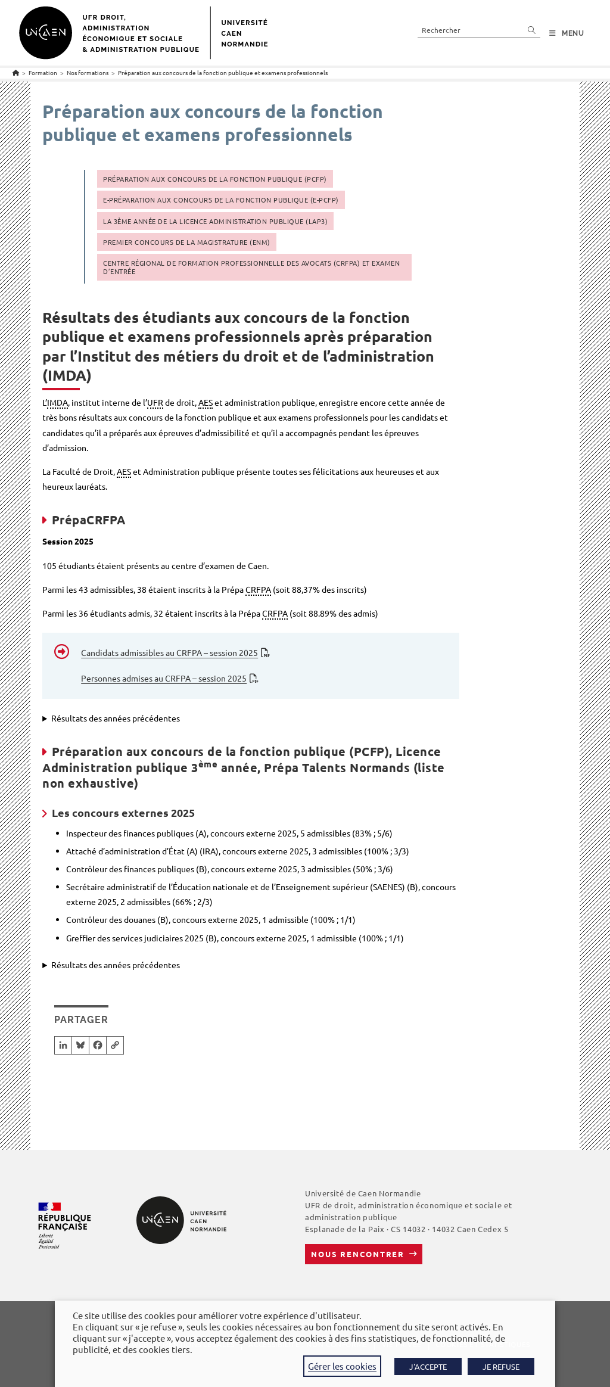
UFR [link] (155, 402)
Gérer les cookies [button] (342, 1366)
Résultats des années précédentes (115, 718)
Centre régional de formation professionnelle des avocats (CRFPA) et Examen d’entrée (251, 267)
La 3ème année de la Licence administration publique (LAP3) (215, 221)
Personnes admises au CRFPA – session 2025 (164, 678)
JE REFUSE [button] (501, 1366)
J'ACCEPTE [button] (428, 1366)
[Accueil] (16, 72)
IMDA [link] (57, 402)
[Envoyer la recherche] (532, 29)
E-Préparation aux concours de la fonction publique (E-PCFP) (221, 199)
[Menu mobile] (566, 33)
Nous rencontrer (357, 1254)
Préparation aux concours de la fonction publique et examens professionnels (223, 72)
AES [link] (205, 402)
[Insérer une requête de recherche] (479, 29)
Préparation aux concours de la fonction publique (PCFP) (215, 179)
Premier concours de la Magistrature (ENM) (186, 242)
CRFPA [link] (258, 589)
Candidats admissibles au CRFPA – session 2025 (169, 652)
